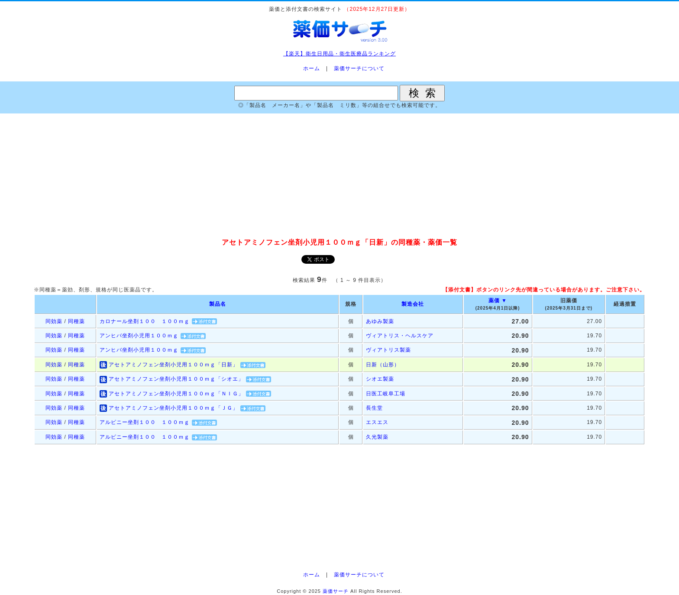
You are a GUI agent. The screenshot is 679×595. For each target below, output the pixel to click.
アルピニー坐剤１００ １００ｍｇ (145, 422)
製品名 (217, 304)
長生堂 (374, 408)
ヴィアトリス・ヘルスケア (399, 336)
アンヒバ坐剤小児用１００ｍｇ (139, 336)
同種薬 (76, 321)
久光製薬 (377, 437)
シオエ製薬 (380, 379)
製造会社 (412, 304)
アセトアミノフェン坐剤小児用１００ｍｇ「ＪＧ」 (173, 408)
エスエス (377, 422)
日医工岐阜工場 (385, 394)
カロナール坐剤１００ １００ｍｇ (145, 321)
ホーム (311, 68)
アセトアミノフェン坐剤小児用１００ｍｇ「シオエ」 (176, 379)
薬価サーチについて (359, 68)
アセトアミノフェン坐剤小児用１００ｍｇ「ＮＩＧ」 (176, 394)
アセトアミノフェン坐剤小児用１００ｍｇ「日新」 (173, 365)
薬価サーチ (336, 591)
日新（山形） (383, 365)
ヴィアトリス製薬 (388, 350)
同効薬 (53, 321)
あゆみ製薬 (380, 321)
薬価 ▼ (497, 301)
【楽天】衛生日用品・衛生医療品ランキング (339, 54)
